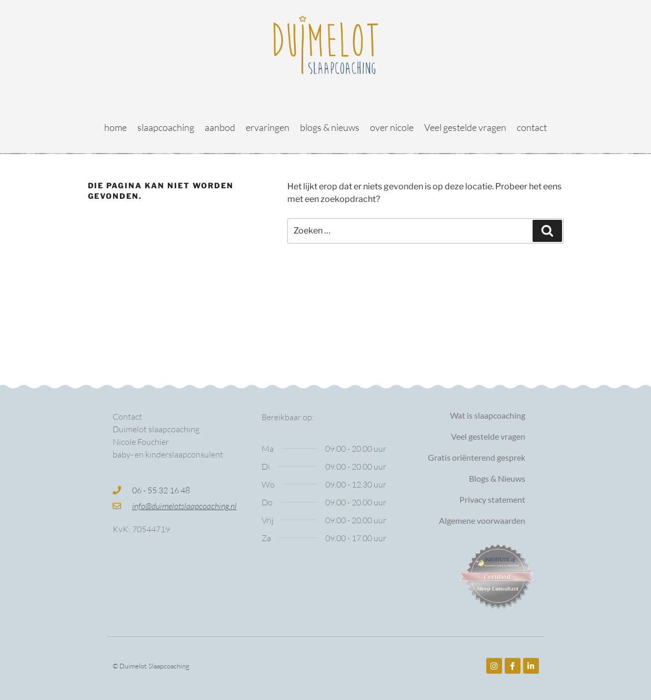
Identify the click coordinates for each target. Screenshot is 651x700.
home (115, 127)
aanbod (220, 127)
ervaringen (267, 127)
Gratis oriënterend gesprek (476, 457)
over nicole (392, 127)
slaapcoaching (165, 127)
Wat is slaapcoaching (487, 415)
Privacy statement (492, 499)
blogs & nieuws (329, 127)
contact (532, 127)
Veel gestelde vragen (465, 127)
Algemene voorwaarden (482, 520)
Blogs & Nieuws (497, 478)
